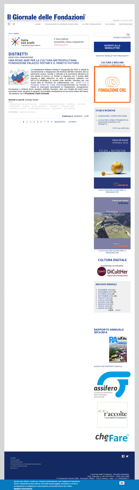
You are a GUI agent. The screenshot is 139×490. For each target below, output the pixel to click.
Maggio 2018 (104, 304)
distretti (54, 106)
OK (122, 483)
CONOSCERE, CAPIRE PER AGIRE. (112, 116)
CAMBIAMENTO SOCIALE (39, 109)
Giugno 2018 (104, 302)
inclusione (69, 109)
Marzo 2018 (103, 308)
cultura (81, 104)
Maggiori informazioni (23, 489)
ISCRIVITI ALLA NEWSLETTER (112, 46)
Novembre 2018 (105, 292)
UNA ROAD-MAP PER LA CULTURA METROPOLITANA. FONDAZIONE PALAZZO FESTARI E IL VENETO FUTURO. (44, 61)
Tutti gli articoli (120, 128)
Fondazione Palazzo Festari (46, 70)
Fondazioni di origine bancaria (61, 24)
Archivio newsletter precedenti (112, 56)
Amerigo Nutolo (27, 112)
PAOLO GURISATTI (40, 106)
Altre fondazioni (91, 24)
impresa (71, 104)
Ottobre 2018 (104, 294)
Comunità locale (17, 109)
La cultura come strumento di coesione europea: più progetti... (113, 122)
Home (38, 24)
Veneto (26, 106)
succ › (118, 310)
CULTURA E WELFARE (112, 62)
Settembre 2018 (105, 296)
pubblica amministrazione (52, 104)
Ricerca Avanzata (122, 38)
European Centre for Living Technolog (48, 85)
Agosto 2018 (104, 298)
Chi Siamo (110, 24)
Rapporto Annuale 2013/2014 (109, 331)
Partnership (126, 24)
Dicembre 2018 (105, 290)
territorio (14, 106)
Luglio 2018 (103, 300)
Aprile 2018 (103, 306)
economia (57, 109)
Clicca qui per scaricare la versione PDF (112, 190)
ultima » (72, 122)
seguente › (60, 122)
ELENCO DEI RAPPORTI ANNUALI (108, 366)
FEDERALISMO (67, 106)
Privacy (14, 468)
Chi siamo (15, 460)
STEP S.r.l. (81, 83)
